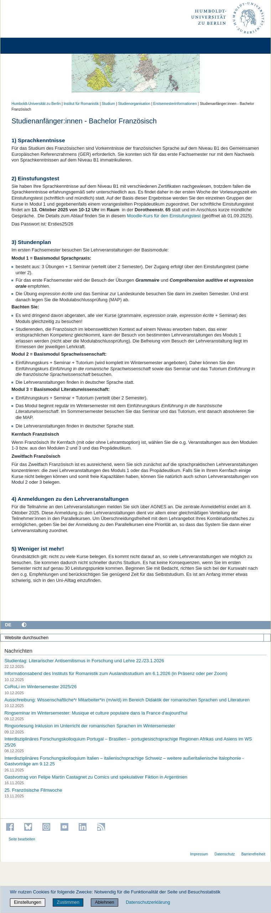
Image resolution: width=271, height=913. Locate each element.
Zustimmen (68, 902)
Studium (108, 104)
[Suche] (267, 638)
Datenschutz (225, 854)
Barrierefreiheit (253, 854)
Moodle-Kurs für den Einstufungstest (164, 215)
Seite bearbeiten (22, 839)
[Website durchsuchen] (135, 638)
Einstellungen (27, 902)
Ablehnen (104, 902)
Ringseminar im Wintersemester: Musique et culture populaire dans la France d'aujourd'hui (95, 712)
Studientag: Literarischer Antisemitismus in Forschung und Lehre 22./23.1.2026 (84, 660)
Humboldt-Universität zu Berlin (36, 104)
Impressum (199, 854)
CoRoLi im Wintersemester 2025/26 (40, 686)
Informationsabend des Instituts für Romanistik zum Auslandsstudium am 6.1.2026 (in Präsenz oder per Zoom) (115, 673)
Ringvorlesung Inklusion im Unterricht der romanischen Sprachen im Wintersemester (89, 725)
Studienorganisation (134, 104)
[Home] (25, 46)
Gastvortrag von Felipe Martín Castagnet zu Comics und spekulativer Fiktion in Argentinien (95, 777)
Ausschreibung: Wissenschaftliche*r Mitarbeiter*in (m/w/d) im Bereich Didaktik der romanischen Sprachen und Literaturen (127, 699)
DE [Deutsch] (8, 624)
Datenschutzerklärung (148, 902)
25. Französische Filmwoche (33, 790)
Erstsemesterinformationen (175, 104)
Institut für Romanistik (81, 104)
